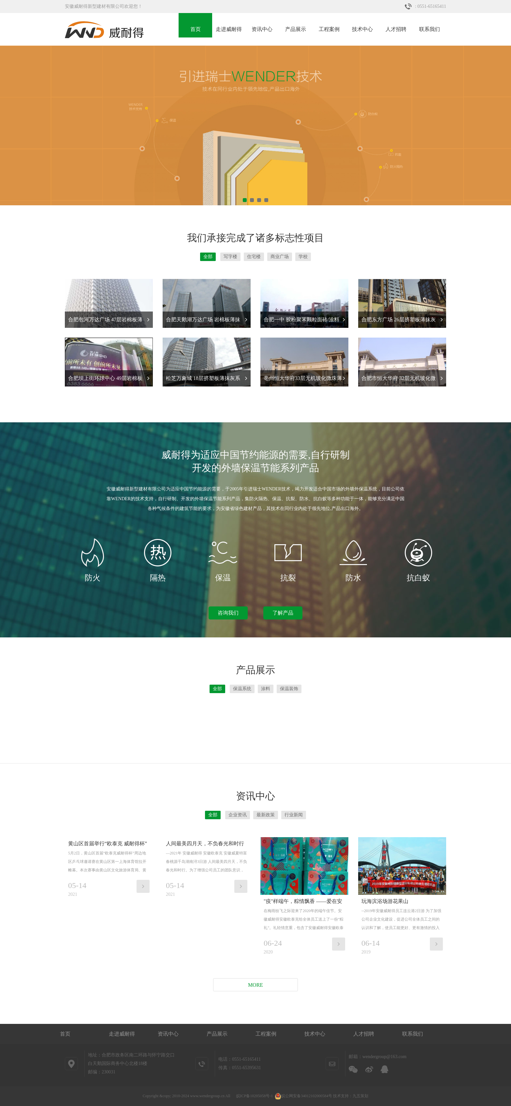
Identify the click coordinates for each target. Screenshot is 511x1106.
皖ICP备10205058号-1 (254, 1096)
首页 (195, 29)
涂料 (265, 688)
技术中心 (362, 29)
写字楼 (230, 256)
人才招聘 (396, 29)
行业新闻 (294, 814)
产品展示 (295, 29)
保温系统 (242, 688)
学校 (303, 256)
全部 (207, 256)
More (255, 985)
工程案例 (329, 29)
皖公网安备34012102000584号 (303, 1096)
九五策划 (360, 1096)
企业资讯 (237, 814)
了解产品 (282, 613)
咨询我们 (228, 613)
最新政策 (265, 814)
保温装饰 (289, 688)
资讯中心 (262, 29)
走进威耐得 (229, 29)
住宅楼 (254, 256)
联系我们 (429, 29)
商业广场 (279, 256)
